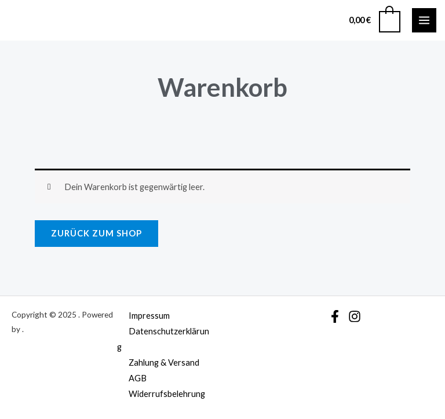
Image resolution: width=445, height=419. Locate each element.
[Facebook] (335, 316)
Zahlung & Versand (164, 362)
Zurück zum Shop (96, 233)
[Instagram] (354, 316)
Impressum (149, 315)
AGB (138, 378)
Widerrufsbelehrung (167, 394)
